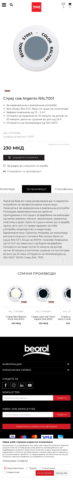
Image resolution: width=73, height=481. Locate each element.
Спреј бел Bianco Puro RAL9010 (16, 318)
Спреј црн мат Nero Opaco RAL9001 (43, 318)
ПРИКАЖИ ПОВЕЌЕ (15, 461)
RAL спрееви (12, 133)
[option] (36, 50)
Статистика (48, 468)
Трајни (33, 468)
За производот (37, 189)
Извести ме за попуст (59, 144)
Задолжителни (15, 468)
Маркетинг (13, 472)
